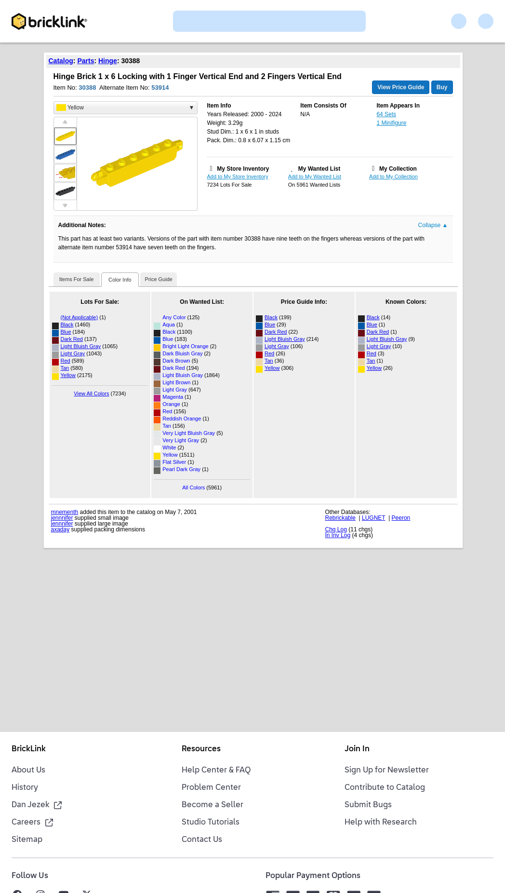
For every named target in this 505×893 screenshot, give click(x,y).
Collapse (433, 225)
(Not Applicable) (79, 317)
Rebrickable (340, 517)
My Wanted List (319, 168)
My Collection (398, 168)
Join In (357, 749)
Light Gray (73, 353)
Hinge (107, 61)
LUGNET (373, 517)
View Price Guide (400, 87)
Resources (201, 749)
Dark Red (72, 339)
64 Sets (386, 114)
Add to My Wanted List (314, 176)
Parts (85, 61)
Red (65, 361)
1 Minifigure (391, 123)
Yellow (68, 375)
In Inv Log (338, 535)
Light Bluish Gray (81, 346)
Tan (65, 368)
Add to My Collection (393, 176)
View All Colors (91, 393)
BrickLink (29, 749)
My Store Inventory (243, 168)
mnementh (65, 512)
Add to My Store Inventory (237, 176)
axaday (60, 529)
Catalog (61, 61)
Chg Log (336, 529)
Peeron (401, 517)
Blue (66, 332)
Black (67, 324)
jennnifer (62, 517)
